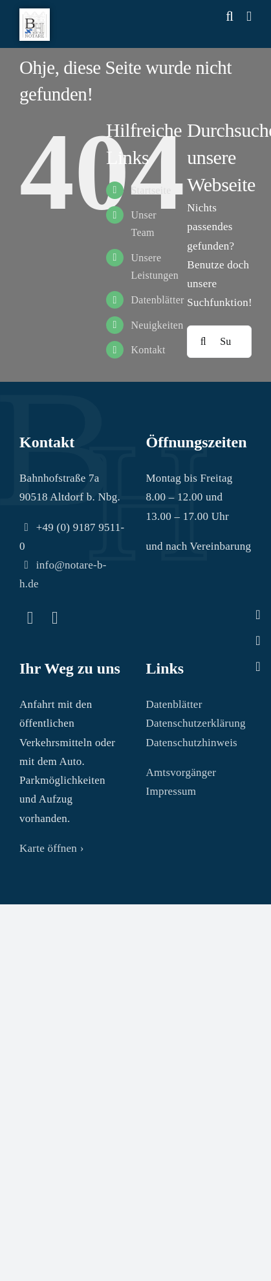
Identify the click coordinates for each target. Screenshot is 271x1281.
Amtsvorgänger (181, 772)
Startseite (151, 190)
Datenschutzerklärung (196, 723)
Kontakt (148, 349)
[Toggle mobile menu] (249, 16)
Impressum (171, 791)
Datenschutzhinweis (192, 742)
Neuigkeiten (157, 325)
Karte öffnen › (51, 848)
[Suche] (203, 341)
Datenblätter (157, 299)
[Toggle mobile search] (229, 16)
